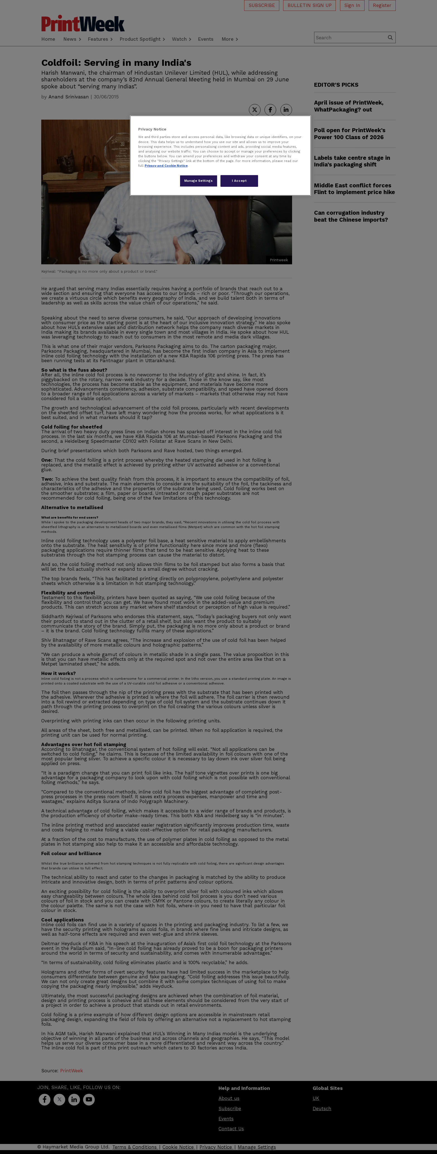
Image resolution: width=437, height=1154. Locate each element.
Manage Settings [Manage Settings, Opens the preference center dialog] (198, 181)
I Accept (239, 181)
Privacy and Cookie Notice (166, 166)
